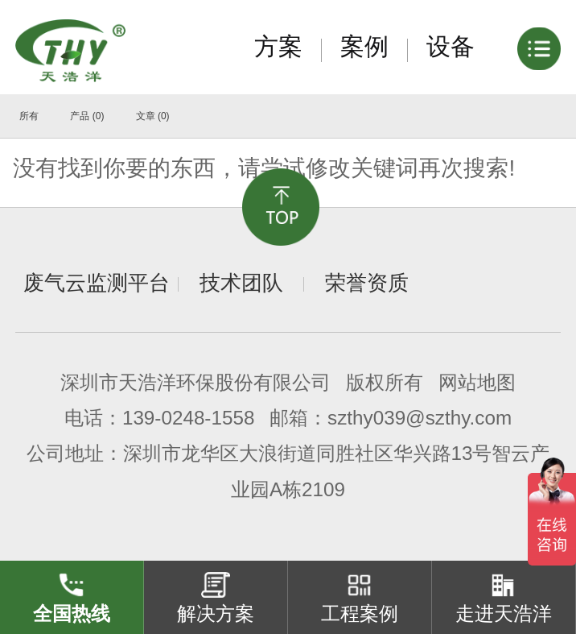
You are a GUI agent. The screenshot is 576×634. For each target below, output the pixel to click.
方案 (278, 46)
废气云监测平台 (96, 283)
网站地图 (477, 382)
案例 (364, 46)
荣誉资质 (367, 283)
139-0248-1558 (188, 418)
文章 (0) (153, 116)
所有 (29, 116)
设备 (450, 46)
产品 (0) (87, 116)
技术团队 (241, 283)
